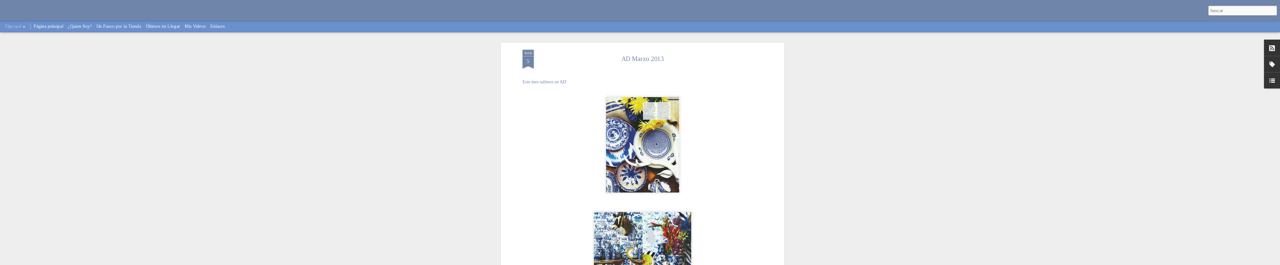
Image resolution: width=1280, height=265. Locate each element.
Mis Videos (195, 26)
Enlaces (217, 26)
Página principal (48, 26)
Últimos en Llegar (163, 26)
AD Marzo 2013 (642, 58)
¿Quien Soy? (80, 26)
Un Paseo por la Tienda (118, 26)
